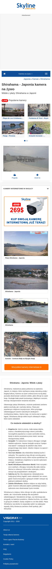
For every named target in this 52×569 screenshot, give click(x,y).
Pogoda (15, 176)
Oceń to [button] (37, 176)
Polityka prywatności (10, 564)
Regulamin (7, 554)
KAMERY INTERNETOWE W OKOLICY (26, 188)
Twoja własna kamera (11, 535)
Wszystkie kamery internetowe (26, 367)
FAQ (5, 549)
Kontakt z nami (8, 544)
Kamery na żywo (25, 74)
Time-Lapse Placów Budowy (13, 539)
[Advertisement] (26, 43)
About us (6, 530)
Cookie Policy (8, 559)
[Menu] (46, 74)
